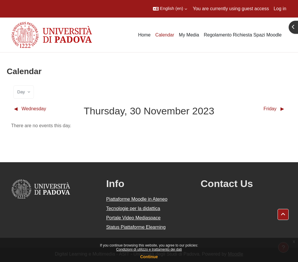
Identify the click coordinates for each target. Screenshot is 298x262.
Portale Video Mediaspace (133, 217)
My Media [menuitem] (189, 34)
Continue (149, 256)
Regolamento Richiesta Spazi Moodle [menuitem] (243, 34)
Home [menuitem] (144, 34)
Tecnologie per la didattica (133, 208)
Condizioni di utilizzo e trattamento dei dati (149, 249)
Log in (279, 8)
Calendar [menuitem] (164, 34)
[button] (170, 9)
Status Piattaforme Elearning (136, 227)
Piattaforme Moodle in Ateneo (137, 199)
